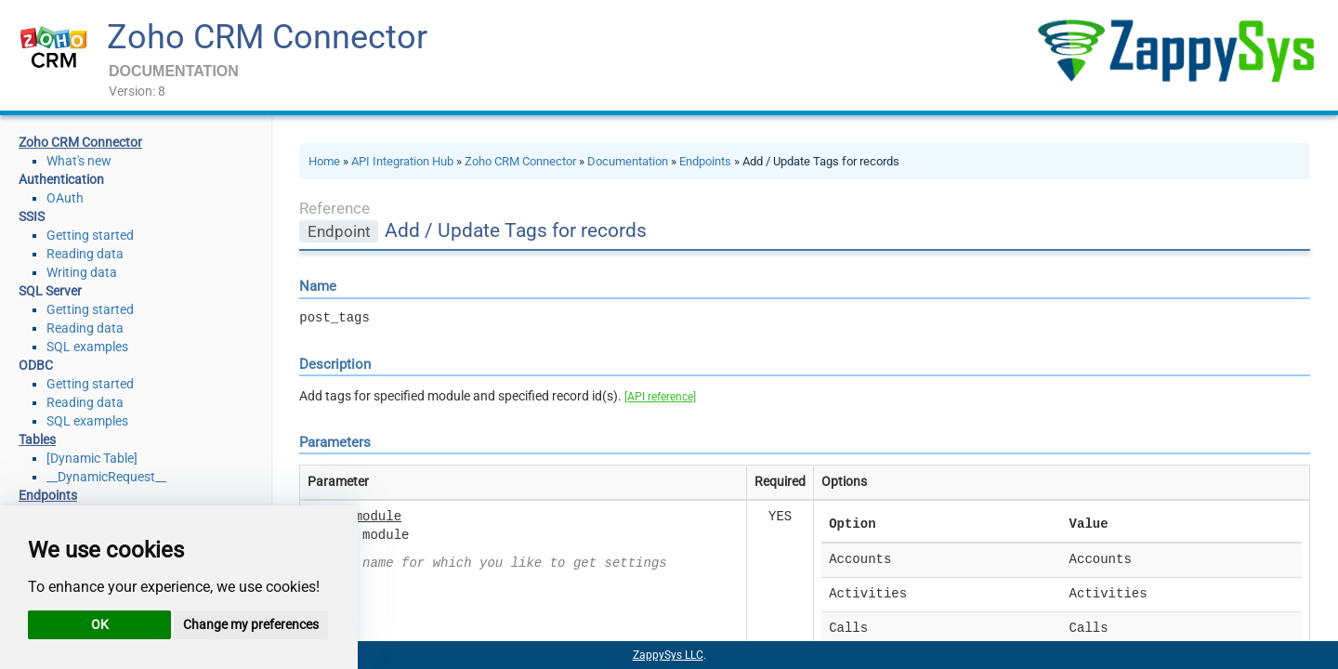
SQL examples (87, 346)
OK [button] (100, 624)
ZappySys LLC (668, 655)
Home (324, 161)
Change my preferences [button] (251, 624)
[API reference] (660, 396)
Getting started (90, 235)
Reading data (85, 253)
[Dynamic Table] (92, 458)
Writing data (81, 272)
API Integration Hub (402, 161)
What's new (79, 160)
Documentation (627, 161)
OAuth (65, 197)
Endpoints (705, 161)
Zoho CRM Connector (267, 37)
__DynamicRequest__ (106, 476)
